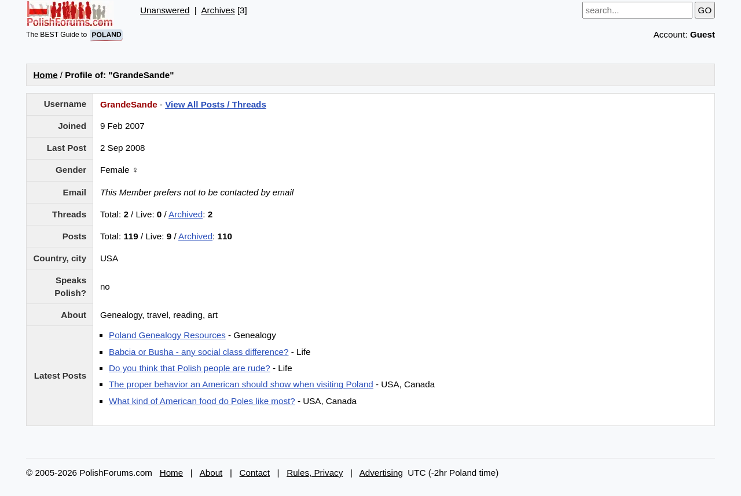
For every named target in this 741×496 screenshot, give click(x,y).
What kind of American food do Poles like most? (202, 401)
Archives (217, 10)
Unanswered (164, 10)
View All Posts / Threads (215, 104)
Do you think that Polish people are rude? (189, 368)
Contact (255, 473)
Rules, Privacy (315, 473)
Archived (185, 214)
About (211, 473)
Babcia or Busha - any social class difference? (198, 352)
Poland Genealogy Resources (167, 335)
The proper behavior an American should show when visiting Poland (241, 384)
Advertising (381, 473)
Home (45, 75)
